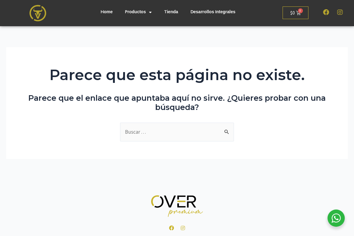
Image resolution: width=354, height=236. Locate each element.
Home (107, 12)
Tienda (171, 12)
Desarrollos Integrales (213, 12)
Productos (138, 12)
